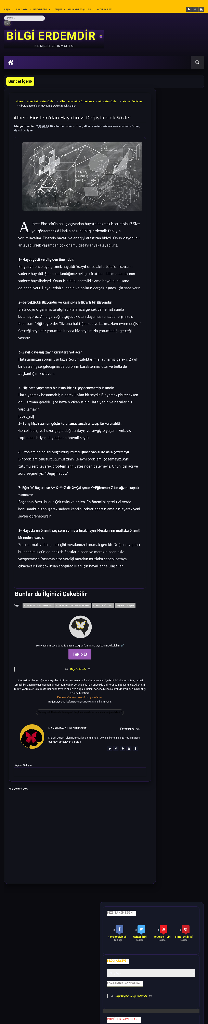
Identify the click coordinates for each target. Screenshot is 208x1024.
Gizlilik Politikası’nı (96, 998)
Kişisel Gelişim (25, 104)
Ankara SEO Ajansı (191, 1017)
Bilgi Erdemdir (68, 702)
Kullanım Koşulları (80, 9)
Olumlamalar (129, 946)
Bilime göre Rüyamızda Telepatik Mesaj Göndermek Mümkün (168, 429)
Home (20, 99)
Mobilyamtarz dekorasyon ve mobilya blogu (32, 983)
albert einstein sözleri (41, 99)
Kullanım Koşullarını (67, 998)
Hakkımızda (40, 9)
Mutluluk (153, 946)
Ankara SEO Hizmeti (169, 1017)
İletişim (57, 9)
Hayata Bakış (42, 946)
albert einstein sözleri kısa (77, 99)
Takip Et (70, 687)
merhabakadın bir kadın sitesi (23, 979)
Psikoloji (64, 946)
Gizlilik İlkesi (105, 9)
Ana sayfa (22, 9)
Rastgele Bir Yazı (173, 600)
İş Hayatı (84, 946)
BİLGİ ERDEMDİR (52, 36)
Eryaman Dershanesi (119, 1017)
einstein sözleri (109, 99)
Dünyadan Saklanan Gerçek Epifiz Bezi (178, 488)
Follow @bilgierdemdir (163, 585)
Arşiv (7, 9)
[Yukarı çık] (104, 991)
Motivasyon (105, 946)
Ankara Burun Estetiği (144, 1017)
